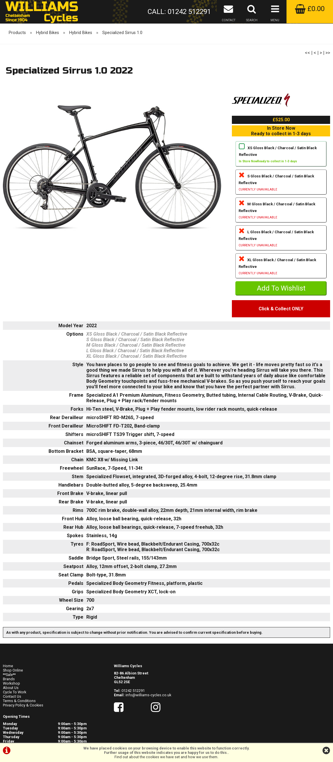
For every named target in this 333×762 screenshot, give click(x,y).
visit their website (292, 717)
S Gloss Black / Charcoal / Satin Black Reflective (281, 195)
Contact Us (12, 706)
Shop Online (13, 679)
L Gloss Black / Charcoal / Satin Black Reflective (281, 250)
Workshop (11, 692)
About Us (11, 697)
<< (307, 66)
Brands (9, 688)
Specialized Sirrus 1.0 (122, 46)
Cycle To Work (14, 701)
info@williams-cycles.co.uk (148, 704)
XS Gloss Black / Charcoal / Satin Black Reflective (281, 166)
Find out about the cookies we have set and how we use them (165, 757)
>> (327, 66)
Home (8, 675)
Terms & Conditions (19, 710)
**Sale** (9, 684)
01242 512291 (133, 700)
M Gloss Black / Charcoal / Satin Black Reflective (281, 222)
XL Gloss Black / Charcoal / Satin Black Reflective (281, 278)
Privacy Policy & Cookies (23, 714)
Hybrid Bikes (47, 46)
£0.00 (310, 9)
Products (17, 46)
